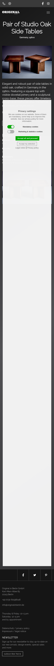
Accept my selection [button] (27, 144)
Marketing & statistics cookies (25, 131)
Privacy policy (32, 148)
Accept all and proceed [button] (27, 138)
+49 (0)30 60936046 (11, 600)
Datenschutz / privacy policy (16, 628)
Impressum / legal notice (14, 631)
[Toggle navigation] (48, 12)
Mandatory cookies (22, 127)
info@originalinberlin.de (13, 605)
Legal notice (20, 148)
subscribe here (12, 654)
